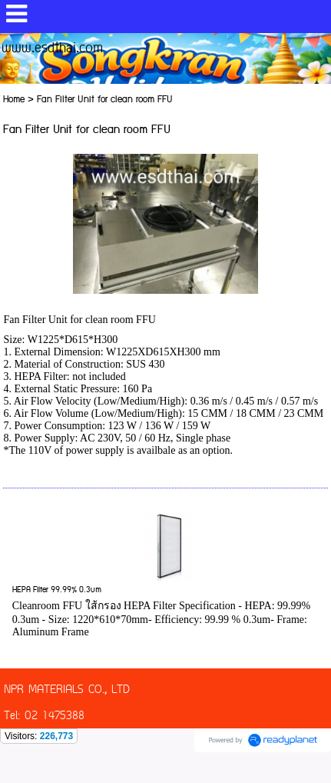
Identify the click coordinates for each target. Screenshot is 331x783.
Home (14, 100)
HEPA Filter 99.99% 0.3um (56, 590)
